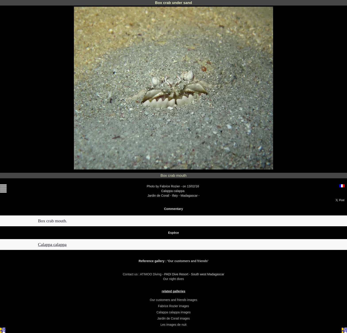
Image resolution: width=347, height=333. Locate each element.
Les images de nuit (173, 324)
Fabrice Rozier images (173, 306)
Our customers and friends (188, 261)
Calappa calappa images (173, 312)
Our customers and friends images (173, 300)
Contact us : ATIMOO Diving (142, 274)
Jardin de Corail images (173, 318)
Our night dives (173, 279)
